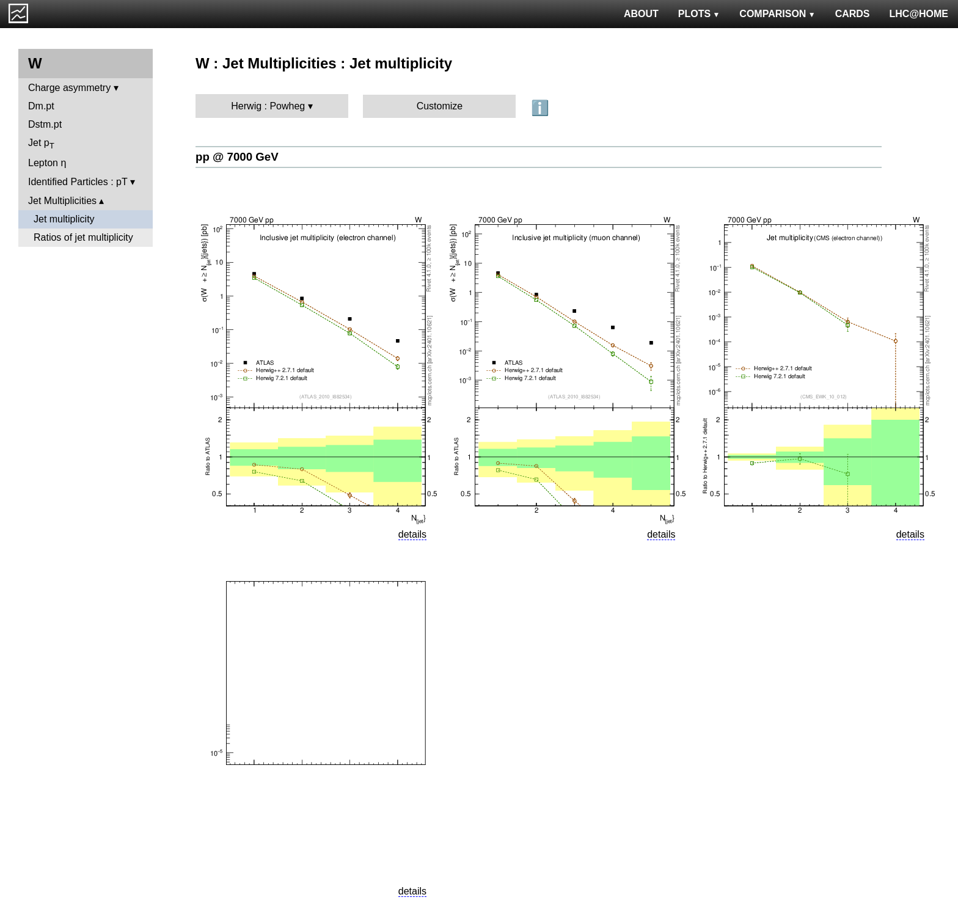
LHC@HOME (919, 14)
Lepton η (47, 163)
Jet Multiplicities (62, 201)
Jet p (41, 143)
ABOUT (641, 14)
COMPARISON (777, 14)
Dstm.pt (45, 124)
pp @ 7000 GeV (237, 156)
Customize (440, 106)
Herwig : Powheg (268, 106)
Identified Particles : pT (77, 182)
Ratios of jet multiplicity (83, 237)
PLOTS (699, 14)
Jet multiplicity (64, 219)
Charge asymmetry (69, 87)
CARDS (852, 14)
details (412, 534)
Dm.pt (41, 106)
